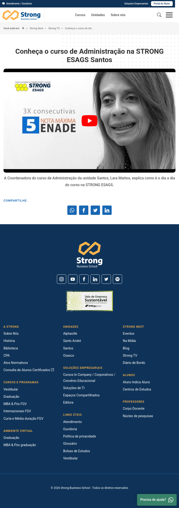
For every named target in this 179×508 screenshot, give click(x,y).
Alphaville (70, 333)
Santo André (72, 341)
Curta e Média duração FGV (23, 418)
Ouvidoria (70, 429)
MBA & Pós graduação (19, 445)
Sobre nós (118, 15)
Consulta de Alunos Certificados (28, 370)
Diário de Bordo (134, 363)
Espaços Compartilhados (81, 395)
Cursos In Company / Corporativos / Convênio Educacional (89, 377)
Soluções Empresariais (140, 3)
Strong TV (54, 28)
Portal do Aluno (166, 3)
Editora (68, 402)
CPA (6, 355)
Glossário (70, 443)
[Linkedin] (95, 279)
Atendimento (72, 422)
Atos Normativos (15, 363)
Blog (126, 348)
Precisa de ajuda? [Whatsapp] (156, 499)
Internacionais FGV (17, 411)
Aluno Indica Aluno (136, 382)
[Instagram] (61, 279)
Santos (68, 348)
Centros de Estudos (137, 389)
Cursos (80, 15)
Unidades (98, 15)
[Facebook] (84, 279)
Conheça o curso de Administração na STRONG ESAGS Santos (79, 28)
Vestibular (10, 389)
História (9, 341)
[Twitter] (106, 279)
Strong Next (36, 28)
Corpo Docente (134, 408)
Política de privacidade (79, 436)
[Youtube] (72, 279)
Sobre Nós (11, 333)
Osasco (68, 355)
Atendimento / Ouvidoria (17, 3)
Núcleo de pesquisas (138, 416)
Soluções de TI (74, 388)
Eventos (128, 333)
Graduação (11, 396)
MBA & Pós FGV (15, 404)
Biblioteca (10, 348)
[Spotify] (117, 279)
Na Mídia (129, 341)
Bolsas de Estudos (76, 451)
